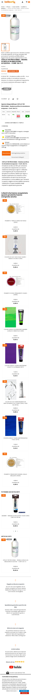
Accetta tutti (24, 691)
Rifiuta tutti (24, 693)
